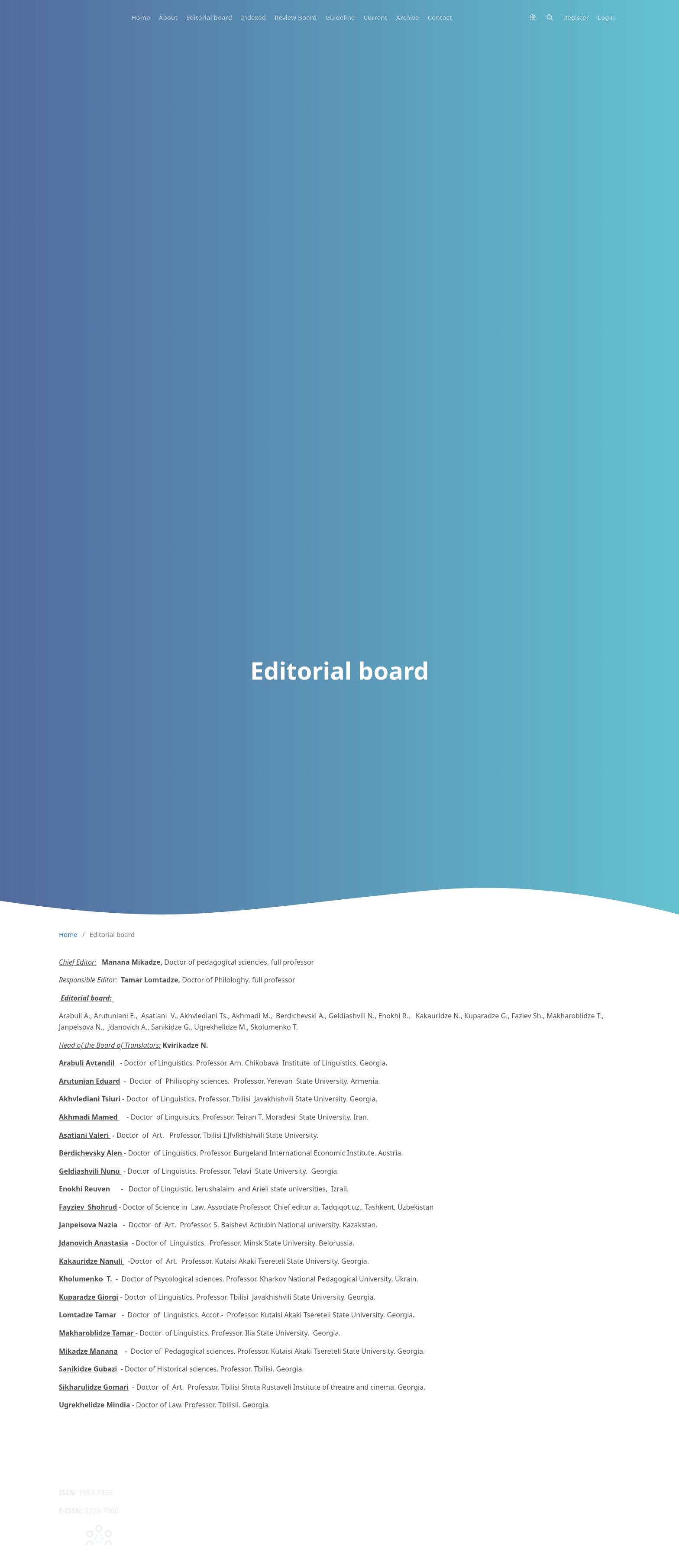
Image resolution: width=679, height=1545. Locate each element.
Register (576, 17)
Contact (440, 17)
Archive (407, 17)
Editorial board (209, 17)
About (168, 17)
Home (140, 17)
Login (606, 17)
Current (375, 17)
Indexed (253, 17)
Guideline (340, 17)
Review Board (296, 17)
